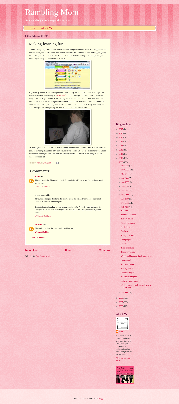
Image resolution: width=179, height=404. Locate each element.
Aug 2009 (125, 182)
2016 (121, 133)
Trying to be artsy (128, 235)
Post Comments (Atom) (45, 256)
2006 (121, 306)
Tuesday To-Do (127, 219)
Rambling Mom (52, 12)
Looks (123, 244)
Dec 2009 (125, 166)
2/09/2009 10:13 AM (43, 216)
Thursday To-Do (127, 264)
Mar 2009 (125, 203)
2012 (121, 150)
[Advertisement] (135, 77)
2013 (121, 146)
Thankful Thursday (128, 215)
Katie (37, 177)
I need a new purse (128, 273)
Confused (124, 231)
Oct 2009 (125, 174)
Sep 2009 (125, 178)
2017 (121, 129)
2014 (121, 142)
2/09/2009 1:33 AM (42, 187)
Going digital (126, 240)
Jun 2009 (125, 191)
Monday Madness (128, 223)
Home (32, 28)
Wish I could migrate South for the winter (137, 256)
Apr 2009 (125, 199)
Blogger (101, 398)
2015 (121, 137)
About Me (47, 28)
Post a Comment (38, 237)
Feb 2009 (125, 207)
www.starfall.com (64, 95)
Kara (121, 332)
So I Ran (124, 211)
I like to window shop (129, 281)
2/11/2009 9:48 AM (42, 232)
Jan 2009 (125, 293)
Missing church (127, 268)
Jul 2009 (125, 186)
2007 (121, 302)
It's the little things (128, 227)
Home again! (126, 260)
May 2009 (125, 195)
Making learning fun (129, 277)
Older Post (104, 250)
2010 (121, 158)
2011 (121, 154)
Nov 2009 (125, 170)
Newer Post (31, 250)
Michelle (38, 225)
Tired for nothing (127, 248)
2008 (121, 298)
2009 (121, 162)
